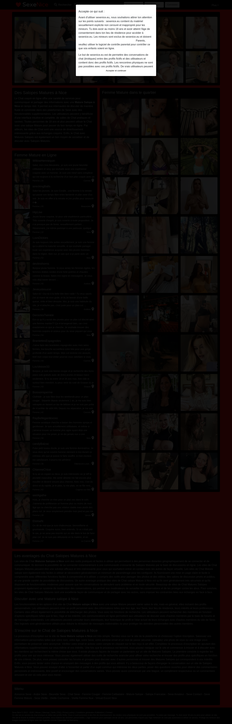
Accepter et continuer (116, 70)
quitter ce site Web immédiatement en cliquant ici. (106, 40)
